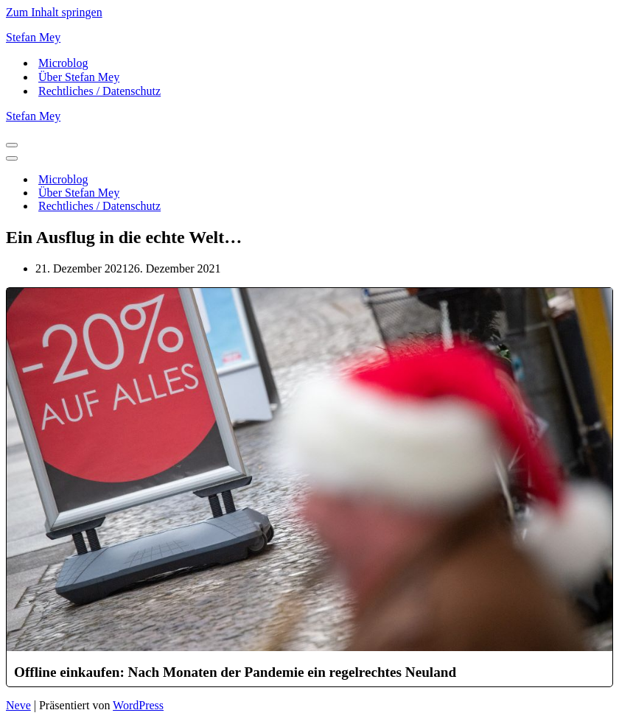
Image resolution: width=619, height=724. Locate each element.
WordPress (138, 705)
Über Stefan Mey (78, 77)
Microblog (63, 63)
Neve (18, 705)
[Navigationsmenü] (12, 145)
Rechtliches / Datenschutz (99, 91)
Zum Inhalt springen (54, 12)
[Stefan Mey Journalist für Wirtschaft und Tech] (309, 37)
